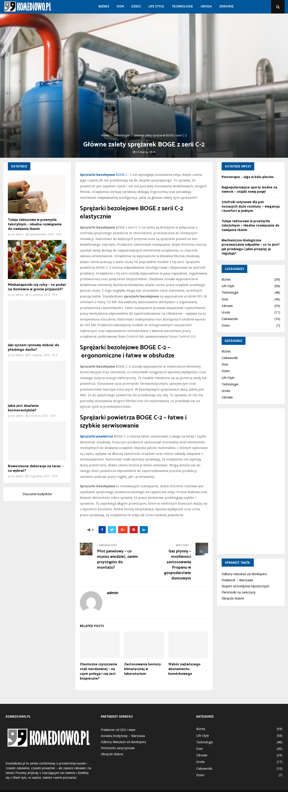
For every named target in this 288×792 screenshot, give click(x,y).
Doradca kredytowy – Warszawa (123, 736)
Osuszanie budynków (37, 494)
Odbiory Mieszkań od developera (123, 742)
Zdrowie (226, 6)
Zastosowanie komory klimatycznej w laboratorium (142, 669)
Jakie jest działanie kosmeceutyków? (23, 408)
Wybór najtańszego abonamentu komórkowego (184, 669)
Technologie (182, 6)
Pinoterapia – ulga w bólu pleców (247, 177)
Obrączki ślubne (233, 598)
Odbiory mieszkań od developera (244, 574)
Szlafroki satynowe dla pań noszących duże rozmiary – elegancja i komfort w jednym (251, 206)
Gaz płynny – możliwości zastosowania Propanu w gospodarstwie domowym (177, 565)
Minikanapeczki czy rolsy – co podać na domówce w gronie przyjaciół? (37, 287)
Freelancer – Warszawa (237, 580)
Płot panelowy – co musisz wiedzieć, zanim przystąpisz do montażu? (117, 559)
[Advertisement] (255, 480)
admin (112, 593)
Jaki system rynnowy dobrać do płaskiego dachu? (33, 347)
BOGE (102, 175)
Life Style (156, 6)
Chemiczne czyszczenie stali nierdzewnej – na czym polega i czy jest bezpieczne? (98, 671)
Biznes (104, 6)
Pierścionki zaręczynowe (118, 748)
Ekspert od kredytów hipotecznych (245, 586)
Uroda (206, 6)
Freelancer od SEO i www (118, 730)
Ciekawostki (230, 319)
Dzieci (136, 6)
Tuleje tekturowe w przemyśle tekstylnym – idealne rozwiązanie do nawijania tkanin (35, 224)
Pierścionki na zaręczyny (239, 592)
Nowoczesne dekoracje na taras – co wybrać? (35, 468)
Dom (120, 6)
